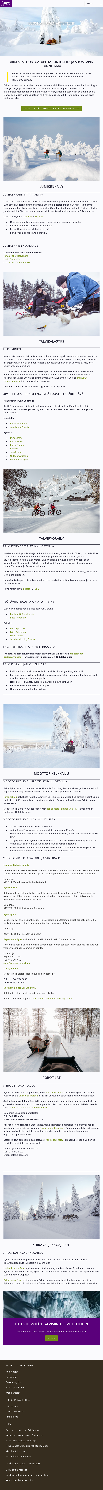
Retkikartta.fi (10, 797)
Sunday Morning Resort (22, 639)
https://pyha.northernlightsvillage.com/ (52, 998)
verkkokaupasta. (54, 1140)
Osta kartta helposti (16, 1469)
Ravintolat (11, 1376)
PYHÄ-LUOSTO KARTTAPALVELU (23, 1463)
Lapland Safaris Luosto (22, 614)
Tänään (89, 4)
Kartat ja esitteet (15, 1387)
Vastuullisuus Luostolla (18, 1456)
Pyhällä (39, 216)
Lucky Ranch (17, 445)
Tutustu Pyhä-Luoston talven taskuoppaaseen (51, 108)
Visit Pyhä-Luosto (15, 1451)
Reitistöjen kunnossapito (19, 1480)
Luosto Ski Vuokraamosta (16, 262)
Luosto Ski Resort (15, 1411)
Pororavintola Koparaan (51, 1128)
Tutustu (51, 1338)
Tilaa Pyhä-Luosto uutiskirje (21, 1440)
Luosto (27, 589)
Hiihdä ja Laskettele (18, 1399)
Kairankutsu (16, 441)
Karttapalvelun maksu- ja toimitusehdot (27, 1475)
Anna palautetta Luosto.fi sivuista (24, 1435)
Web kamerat (13, 1392)
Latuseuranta (13, 1406)
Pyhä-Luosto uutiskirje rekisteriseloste (27, 1445)
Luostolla (27, 216)
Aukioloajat (12, 1371)
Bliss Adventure (18, 618)
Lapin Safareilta (11, 259)
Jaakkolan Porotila (20, 427)
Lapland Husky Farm (14, 1268)
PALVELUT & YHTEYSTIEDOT (21, 1365)
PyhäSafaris (16, 636)
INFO (8, 1423)
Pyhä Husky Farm (12, 1280)
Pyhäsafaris (16, 438)
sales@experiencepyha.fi (16, 963)
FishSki (14, 448)
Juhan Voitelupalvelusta (15, 256)
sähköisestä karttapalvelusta (62, 809)
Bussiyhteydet (13, 1382)
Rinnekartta (12, 1416)
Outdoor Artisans (19, 456)
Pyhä (36, 589)
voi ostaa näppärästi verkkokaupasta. (30, 1107)
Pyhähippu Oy (17, 628)
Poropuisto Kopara (56, 1092)
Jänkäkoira (16, 452)
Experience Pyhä (19, 459)
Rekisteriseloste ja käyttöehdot (23, 1430)
